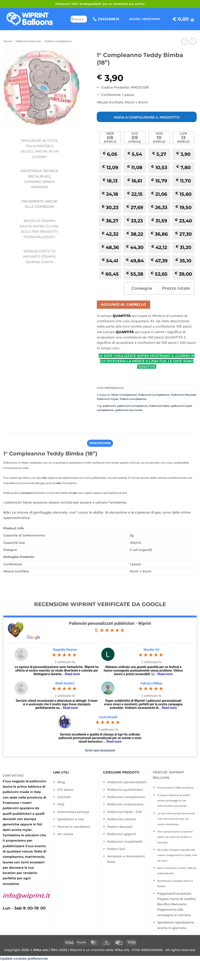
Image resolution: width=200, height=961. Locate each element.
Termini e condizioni (73, 826)
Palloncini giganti (121, 834)
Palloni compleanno (58, 41)
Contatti (64, 797)
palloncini (109, 405)
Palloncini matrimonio (125, 804)
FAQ (60, 804)
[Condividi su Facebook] (100, 419)
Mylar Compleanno (124, 394)
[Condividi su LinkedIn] (132, 419)
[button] (183, 19)
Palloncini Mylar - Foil (124, 812)
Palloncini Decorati (28, 41)
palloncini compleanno (132, 405)
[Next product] (184, 41)
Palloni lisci (116, 849)
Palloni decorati (120, 826)
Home (7, 41)
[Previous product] (193, 41)
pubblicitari (22, 813)
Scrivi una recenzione (100, 750)
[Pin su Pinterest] (124, 419)
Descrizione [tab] (100, 443)
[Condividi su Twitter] (108, 419)
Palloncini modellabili (124, 841)
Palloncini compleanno (126, 797)
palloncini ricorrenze (128, 410)
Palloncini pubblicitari (125, 789)
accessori (27, 492)
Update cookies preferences (24, 958)
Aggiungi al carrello (123, 304)
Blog (61, 782)
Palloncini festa (159, 405)
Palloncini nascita (121, 819)
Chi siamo (65, 789)
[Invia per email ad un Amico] (116, 419)
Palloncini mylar (107, 399)
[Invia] (71, 19)
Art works (65, 834)
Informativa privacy (73, 812)
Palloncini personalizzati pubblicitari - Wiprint (110, 623)
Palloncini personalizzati (127, 782)
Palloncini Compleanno (154, 394)
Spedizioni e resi (70, 819)
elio (44, 477)
